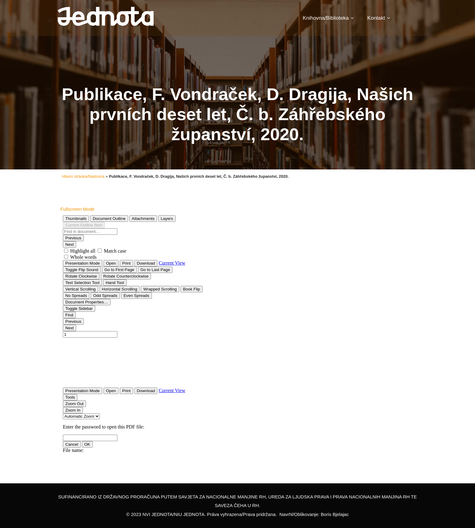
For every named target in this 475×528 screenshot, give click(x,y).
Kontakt (378, 18)
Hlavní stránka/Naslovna (83, 176)
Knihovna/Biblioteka (328, 18)
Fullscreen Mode (77, 209)
